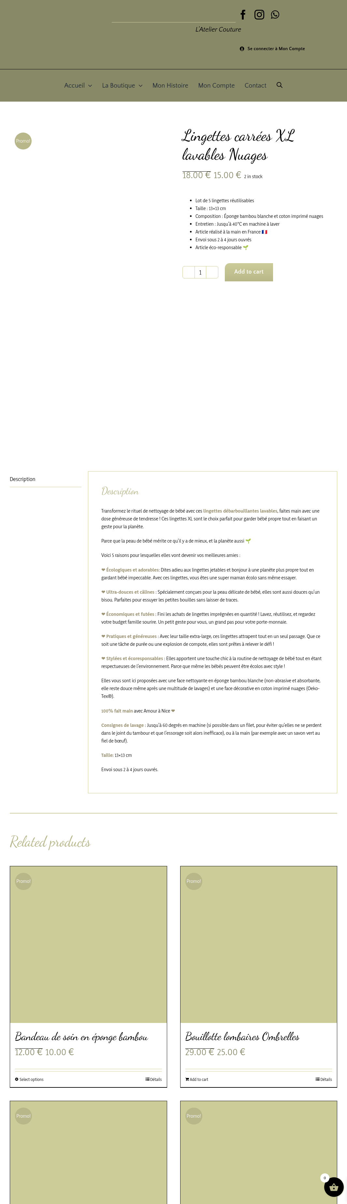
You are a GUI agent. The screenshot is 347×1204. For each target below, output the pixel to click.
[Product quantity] (200, 272)
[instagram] (259, 15)
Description (23, 478)
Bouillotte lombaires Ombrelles (242, 1036)
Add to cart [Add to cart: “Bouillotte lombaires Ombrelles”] (199, 1079)
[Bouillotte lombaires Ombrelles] (259, 944)
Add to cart (249, 272)
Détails (156, 1079)
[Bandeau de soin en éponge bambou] (88, 944)
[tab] (45, 479)
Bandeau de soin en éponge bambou (81, 1036)
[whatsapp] (275, 15)
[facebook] (243, 15)
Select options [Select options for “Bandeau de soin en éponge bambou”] (32, 1079)
